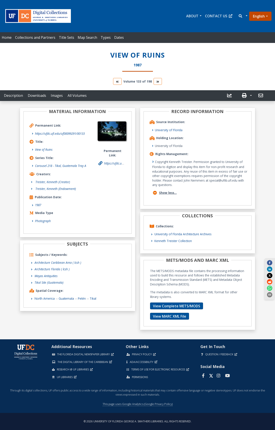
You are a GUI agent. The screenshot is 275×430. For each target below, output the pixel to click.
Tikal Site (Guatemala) (49, 282)
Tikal (93, 298)
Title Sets (66, 37)
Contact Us (218, 16)
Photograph (43, 221)
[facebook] (269, 262)
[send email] (269, 294)
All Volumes (77, 95)
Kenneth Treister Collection (173, 241)
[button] (242, 16)
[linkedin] (269, 269)
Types (106, 37)
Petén (82, 298)
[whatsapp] (269, 288)
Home (7, 37)
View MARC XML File (169, 316)
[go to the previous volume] (117, 81)
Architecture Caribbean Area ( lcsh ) (58, 262)
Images (57, 95)
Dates (119, 37)
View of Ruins (44, 149)
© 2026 (137, 421)
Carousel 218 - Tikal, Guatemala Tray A (60, 166)
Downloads (37, 95)
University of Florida (168, 130)
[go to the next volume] (158, 81)
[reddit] (269, 282)
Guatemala (66, 298)
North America (45, 298)
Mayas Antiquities (46, 276)
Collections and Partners (35, 37)
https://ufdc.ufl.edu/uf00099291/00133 (60, 133)
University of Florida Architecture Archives (183, 234)
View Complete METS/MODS (176, 306)
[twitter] (269, 275)
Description (13, 95)
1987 (38, 205)
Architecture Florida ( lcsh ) (52, 269)
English (259, 16)
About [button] (192, 16)
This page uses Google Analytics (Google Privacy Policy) (138, 404)
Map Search (87, 37)
